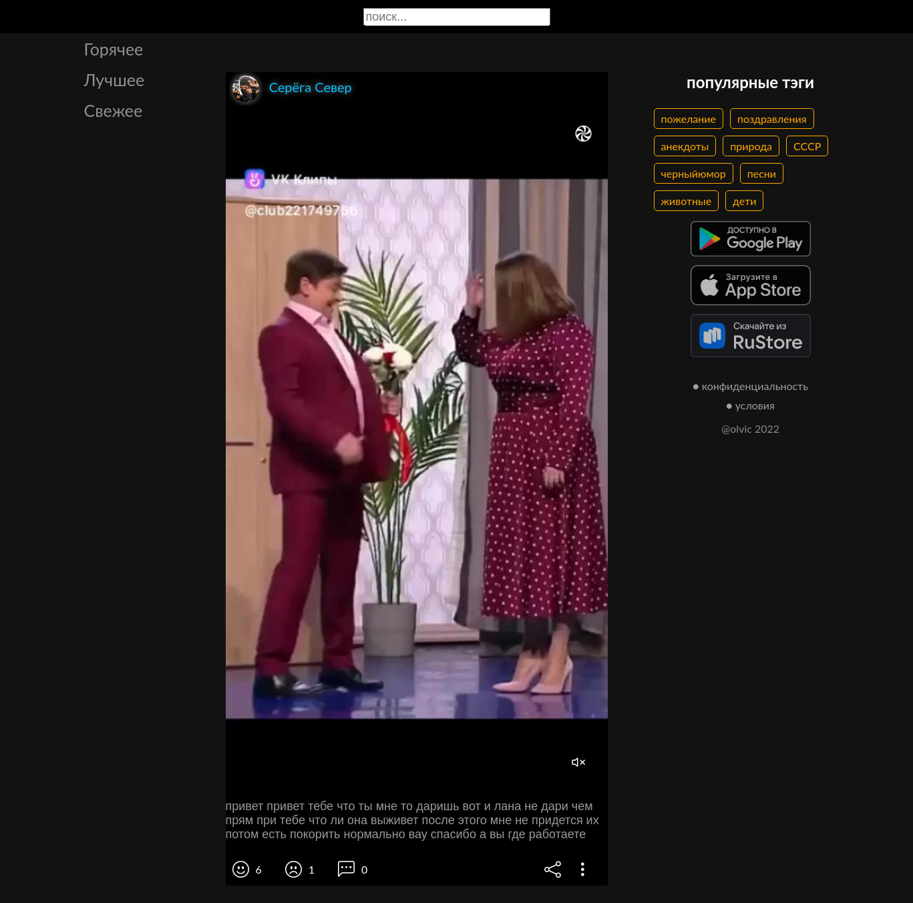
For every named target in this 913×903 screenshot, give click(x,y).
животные (686, 200)
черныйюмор (693, 173)
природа (751, 146)
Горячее (114, 49)
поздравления (772, 118)
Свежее (113, 110)
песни (761, 173)
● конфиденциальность (750, 385)
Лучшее (114, 79)
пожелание (688, 118)
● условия (750, 405)
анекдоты (685, 146)
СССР (807, 146)
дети (744, 200)
